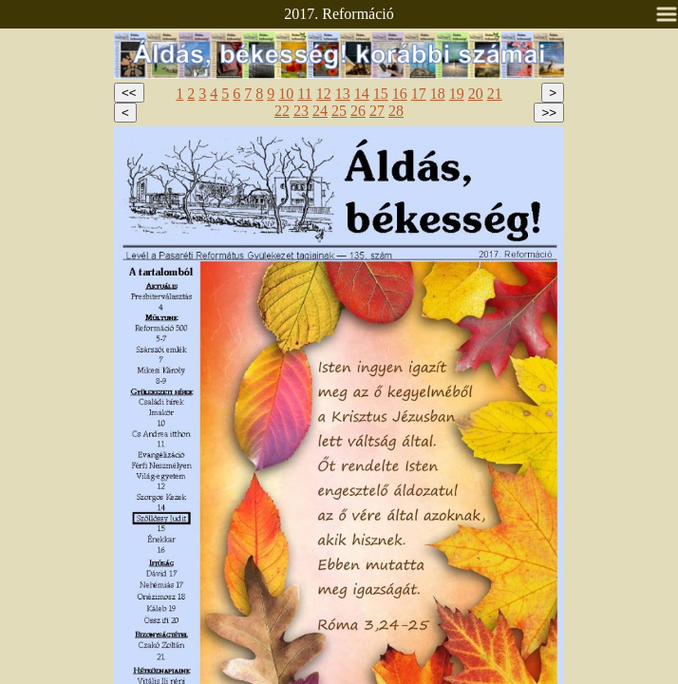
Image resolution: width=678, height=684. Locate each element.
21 (494, 94)
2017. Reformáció (339, 14)
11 (304, 94)
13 (342, 94)
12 (323, 94)
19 (456, 94)
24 (320, 111)
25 (339, 111)
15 (380, 94)
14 (361, 94)
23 (301, 111)
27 (377, 111)
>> (548, 112)
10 (285, 94)
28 (396, 111)
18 (437, 94)
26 (358, 111)
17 (418, 94)
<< (129, 93)
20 (475, 94)
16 (399, 94)
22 (282, 111)
